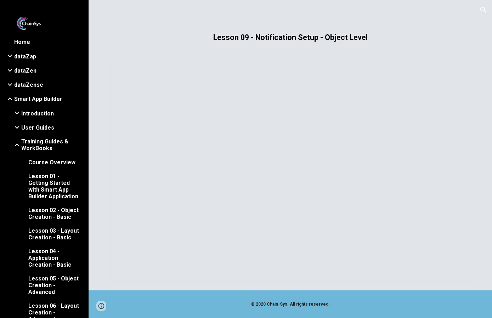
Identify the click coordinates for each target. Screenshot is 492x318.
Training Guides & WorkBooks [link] (44, 145)
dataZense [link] (28, 84)
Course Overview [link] (51, 162)
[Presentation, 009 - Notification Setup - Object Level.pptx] (290, 172)
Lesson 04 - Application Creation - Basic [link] (49, 258)
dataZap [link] (25, 56)
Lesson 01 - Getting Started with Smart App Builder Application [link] (53, 186)
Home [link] (22, 42)
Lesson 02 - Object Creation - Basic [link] (53, 213)
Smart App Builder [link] (38, 99)
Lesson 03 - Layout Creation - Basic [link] (53, 234)
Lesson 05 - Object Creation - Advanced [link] (53, 285)
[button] (483, 9)
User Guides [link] (37, 127)
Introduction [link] (37, 113)
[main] (290, 37)
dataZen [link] (25, 70)
